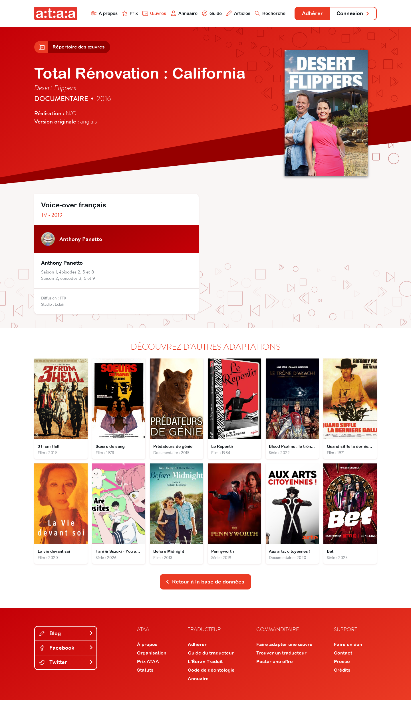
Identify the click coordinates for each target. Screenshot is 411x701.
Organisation (151, 654)
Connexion (353, 14)
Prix (129, 13)
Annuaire (183, 13)
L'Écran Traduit (205, 662)
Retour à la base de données (205, 583)
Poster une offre (274, 662)
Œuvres (153, 13)
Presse (342, 662)
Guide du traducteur (211, 654)
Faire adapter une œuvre (284, 645)
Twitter (66, 663)
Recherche (269, 13)
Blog (66, 634)
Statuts (145, 671)
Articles (237, 13)
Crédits (342, 671)
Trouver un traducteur (281, 654)
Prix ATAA (148, 662)
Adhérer (311, 14)
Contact (343, 654)
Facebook (66, 649)
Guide (211, 13)
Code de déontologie (211, 671)
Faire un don (348, 645)
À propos (103, 13)
